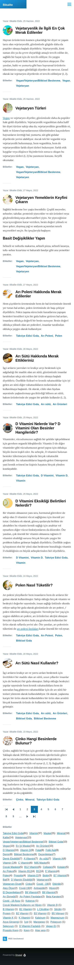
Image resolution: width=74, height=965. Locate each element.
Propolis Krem (10, 930)
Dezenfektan (45, 854)
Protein (7, 913)
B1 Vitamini (25, 909)
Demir (6, 854)
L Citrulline (43, 909)
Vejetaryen (22, 177)
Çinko (19, 799)
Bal (4, 879)
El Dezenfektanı (11, 892)
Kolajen (61, 867)
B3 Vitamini (40, 913)
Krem (27, 930)
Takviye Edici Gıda (27, 335)
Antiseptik (39, 888)
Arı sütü (46, 404)
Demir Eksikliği (11, 858)
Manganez (39, 922)
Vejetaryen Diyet (12, 884)
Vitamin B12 (25, 871)
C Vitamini (24, 862)
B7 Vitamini (59, 875)
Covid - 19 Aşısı (11, 900)
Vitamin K (8, 917)
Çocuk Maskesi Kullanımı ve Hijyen (22, 905)
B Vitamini (8, 909)
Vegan (66, 80)
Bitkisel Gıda (24, 640)
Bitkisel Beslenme (45, 718)
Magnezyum (57, 917)
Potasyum (56, 922)
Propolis (18, 875)
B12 (38, 871)
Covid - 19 (42, 884)
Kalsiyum (40, 917)
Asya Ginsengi (11, 922)
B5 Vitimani (58, 913)
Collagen (48, 867)
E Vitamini (51, 871)
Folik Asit (51, 850)
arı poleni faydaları (27, 628)
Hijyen (52, 888)
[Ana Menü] (69, 4)
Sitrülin (58, 909)
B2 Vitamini (22, 913)
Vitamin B (52, 905)
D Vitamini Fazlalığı (30, 926)
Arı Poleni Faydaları (31, 896)
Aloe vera (40, 930)
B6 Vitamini (31, 892)
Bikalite (8, 4)
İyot (26, 922)
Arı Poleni (47, 335)
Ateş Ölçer (8, 888)
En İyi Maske (23, 846)
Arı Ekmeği (9, 896)
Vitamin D (61, 475)
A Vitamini (29, 858)
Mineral (29, 799)
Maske (47, 833)
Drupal (18, 955)
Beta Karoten (53, 896)
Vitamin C (8, 862)
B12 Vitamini (31, 867)
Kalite (6, 837)
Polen (58, 335)
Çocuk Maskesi (11, 867)
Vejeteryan (22, 85)
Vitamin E (32, 875)
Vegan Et (51, 926)
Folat (38, 850)
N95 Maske (40, 862)
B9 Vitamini (48, 892)
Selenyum (8, 926)
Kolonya (30, 900)
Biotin (46, 875)
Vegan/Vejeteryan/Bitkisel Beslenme (38, 80)
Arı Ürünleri (60, 404)
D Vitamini (47, 475)
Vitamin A (58, 858)
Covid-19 (24, 888)
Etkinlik (56, 884)
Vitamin (20, 480)
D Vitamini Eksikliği (21, 879)
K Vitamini (24, 917)
